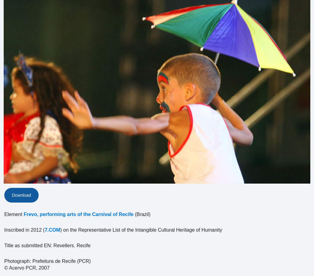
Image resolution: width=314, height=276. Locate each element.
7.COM (52, 230)
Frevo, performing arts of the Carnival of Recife (78, 214)
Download (21, 195)
